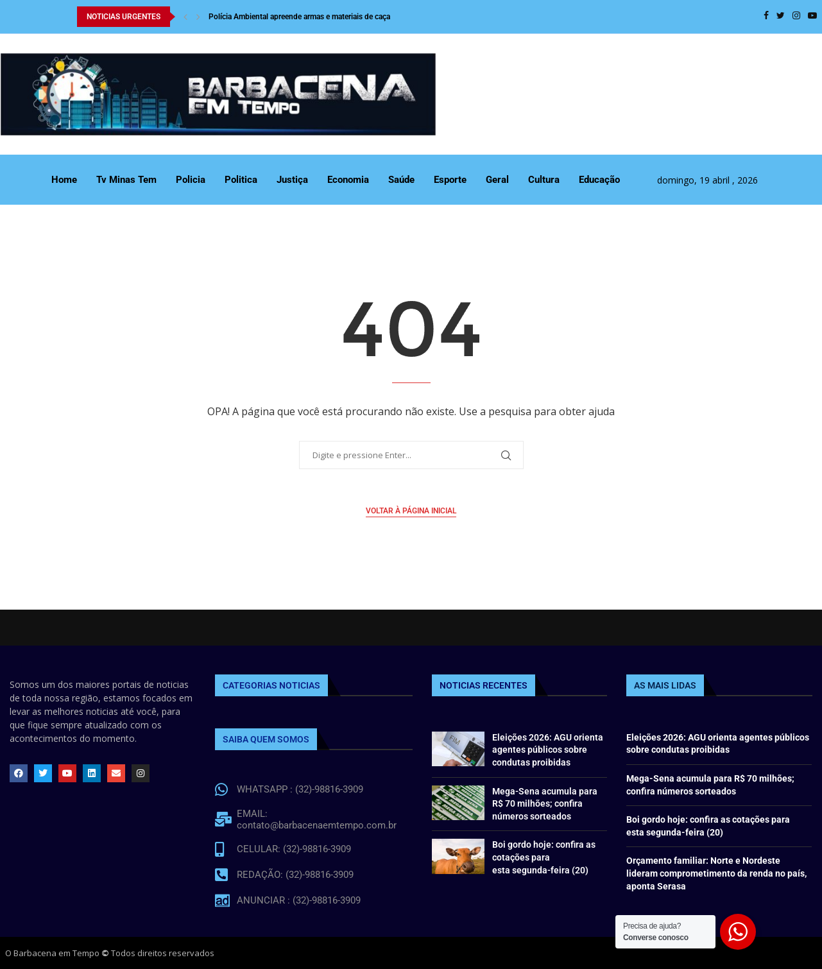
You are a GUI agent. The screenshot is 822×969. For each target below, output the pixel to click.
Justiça (292, 179)
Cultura (544, 179)
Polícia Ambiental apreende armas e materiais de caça (299, 16)
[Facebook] (766, 16)
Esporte (450, 179)
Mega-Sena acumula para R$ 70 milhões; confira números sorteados (544, 803)
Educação (599, 179)
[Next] (198, 16)
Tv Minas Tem (126, 179)
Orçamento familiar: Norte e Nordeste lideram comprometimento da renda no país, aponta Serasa (716, 873)
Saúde (401, 179)
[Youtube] (812, 16)
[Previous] (185, 16)
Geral (497, 179)
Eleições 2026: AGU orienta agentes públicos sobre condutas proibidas (547, 749)
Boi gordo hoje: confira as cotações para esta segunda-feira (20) (543, 857)
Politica (241, 179)
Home (64, 179)
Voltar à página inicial (411, 510)
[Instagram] (796, 16)
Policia (190, 179)
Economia (348, 179)
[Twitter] (780, 16)
